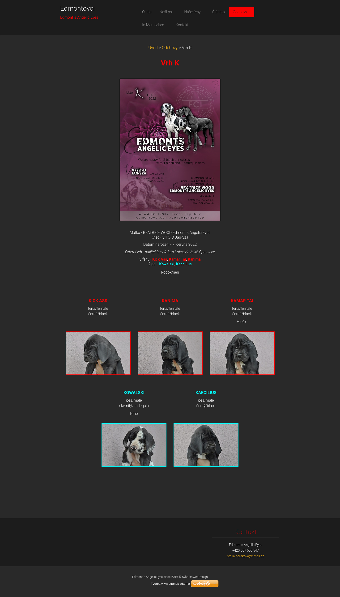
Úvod (153, 47)
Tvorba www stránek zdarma (170, 583)
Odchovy (170, 47)
